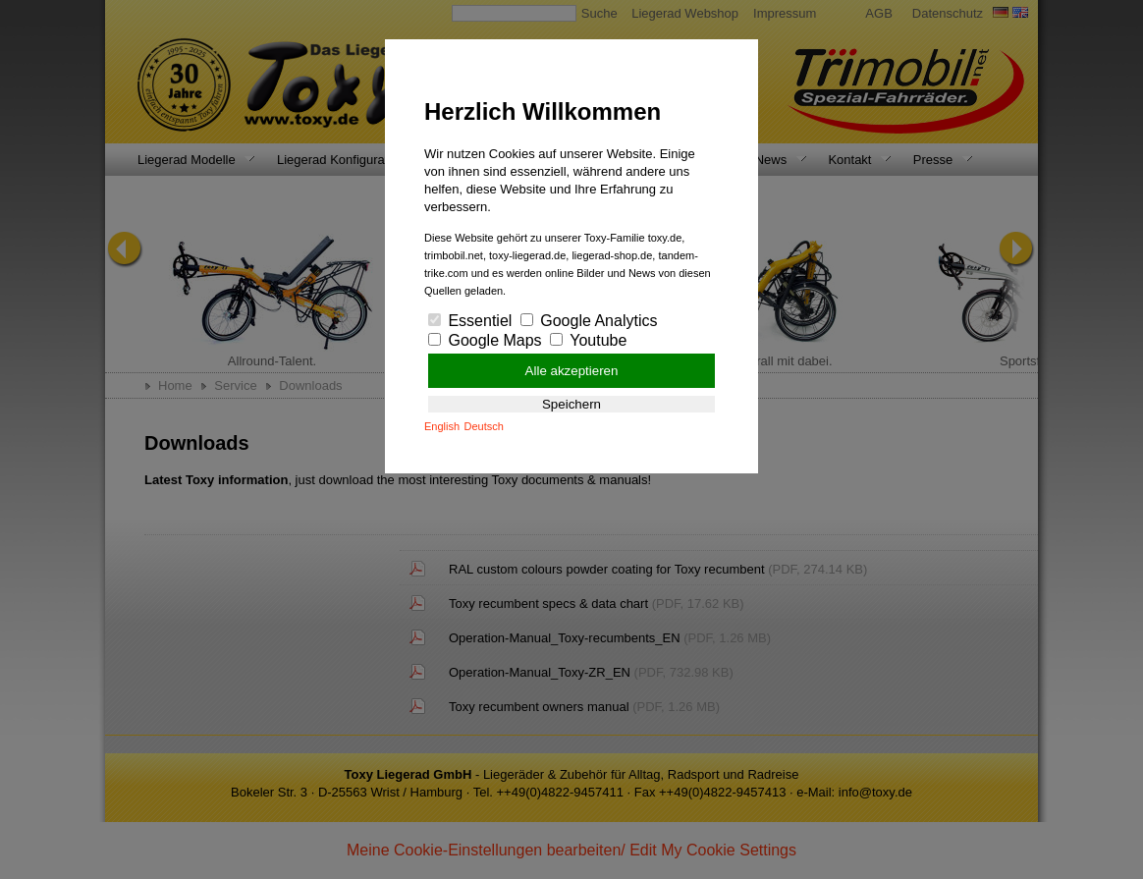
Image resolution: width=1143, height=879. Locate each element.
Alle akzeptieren (572, 370)
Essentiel (470, 320)
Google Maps (485, 340)
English (442, 426)
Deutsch (484, 426)
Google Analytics (589, 320)
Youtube (588, 340)
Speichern (571, 404)
